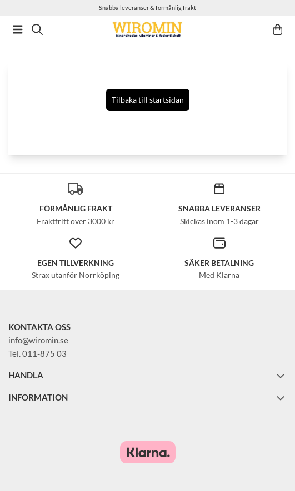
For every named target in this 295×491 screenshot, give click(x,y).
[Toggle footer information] (282, 375)
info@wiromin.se (38, 340)
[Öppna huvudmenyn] (17, 29)
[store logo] (147, 29)
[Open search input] (37, 29)
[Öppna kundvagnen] (277, 29)
